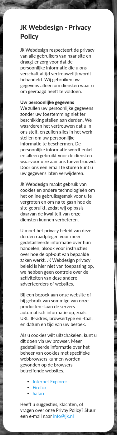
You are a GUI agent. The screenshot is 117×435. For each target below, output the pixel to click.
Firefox (39, 387)
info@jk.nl (63, 416)
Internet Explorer (50, 382)
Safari (38, 393)
